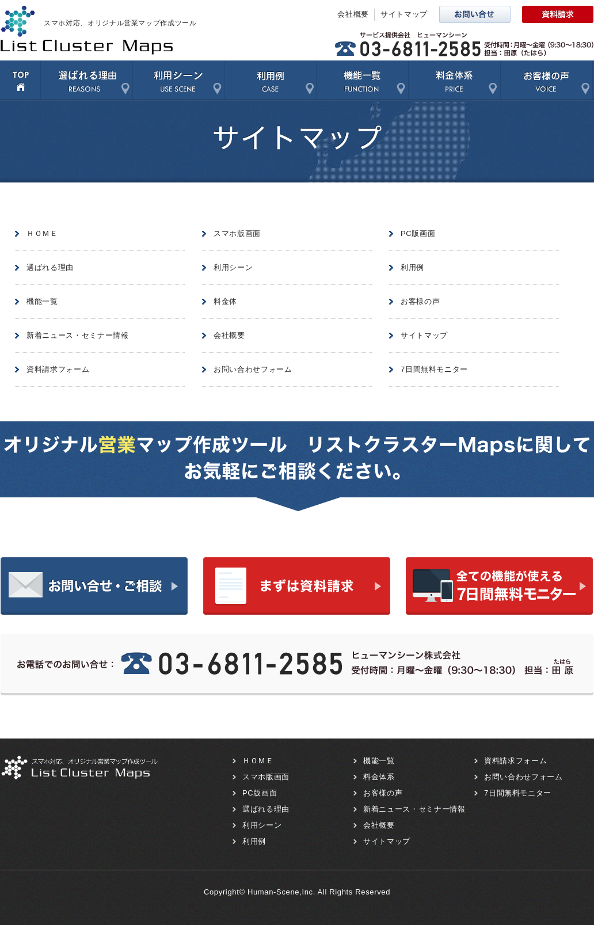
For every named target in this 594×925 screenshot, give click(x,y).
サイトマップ (404, 14)
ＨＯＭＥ (42, 233)
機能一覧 (362, 80)
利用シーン (178, 80)
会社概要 (353, 14)
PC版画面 (418, 233)
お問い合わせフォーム (253, 369)
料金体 (225, 301)
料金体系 (454, 80)
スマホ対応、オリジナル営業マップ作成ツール (120, 23)
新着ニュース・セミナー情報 (77, 335)
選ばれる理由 (86, 80)
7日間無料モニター (434, 369)
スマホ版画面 (237, 233)
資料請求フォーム (57, 369)
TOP (20, 80)
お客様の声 (546, 80)
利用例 (270, 80)
